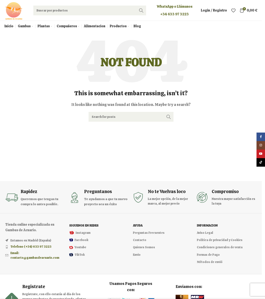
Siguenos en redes (84, 227)
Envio (137, 256)
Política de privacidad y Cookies (219, 241)
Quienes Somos (144, 249)
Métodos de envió (210, 263)
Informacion (207, 227)
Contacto (139, 241)
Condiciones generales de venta (219, 249)
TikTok (77, 256)
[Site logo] (14, 11)
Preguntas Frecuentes (149, 234)
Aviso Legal (205, 234)
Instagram (79, 234)
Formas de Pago (208, 256)
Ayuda (137, 227)
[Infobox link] (35, 199)
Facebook (78, 241)
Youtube (77, 249)
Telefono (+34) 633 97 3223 (30, 248)
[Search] (90, 11)
